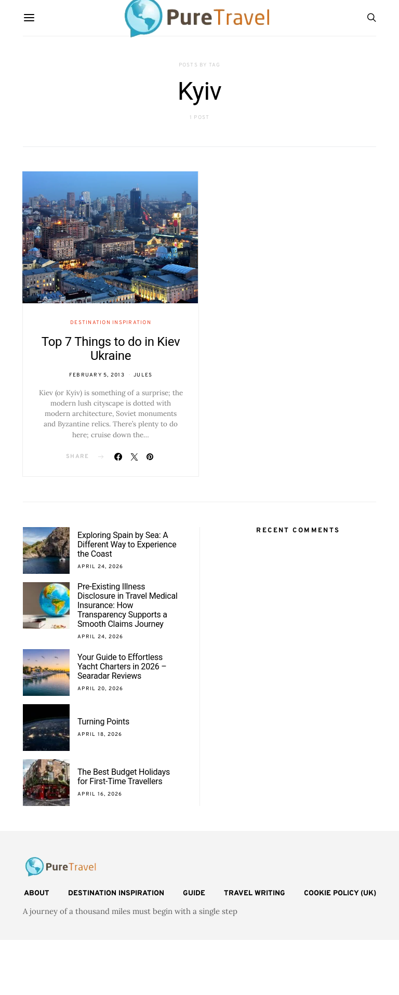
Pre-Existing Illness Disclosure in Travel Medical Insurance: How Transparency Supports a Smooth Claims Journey (127, 605)
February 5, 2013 (97, 375)
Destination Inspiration (110, 322)
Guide (194, 893)
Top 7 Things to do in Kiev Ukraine (111, 348)
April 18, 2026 (100, 734)
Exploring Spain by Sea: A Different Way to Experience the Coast (126, 544)
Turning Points (103, 722)
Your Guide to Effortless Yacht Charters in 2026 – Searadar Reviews (122, 666)
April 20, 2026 (100, 688)
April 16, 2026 (100, 794)
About (36, 893)
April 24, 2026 (100, 566)
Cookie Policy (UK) (340, 893)
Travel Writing (254, 893)
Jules (143, 375)
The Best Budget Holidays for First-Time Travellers (123, 776)
